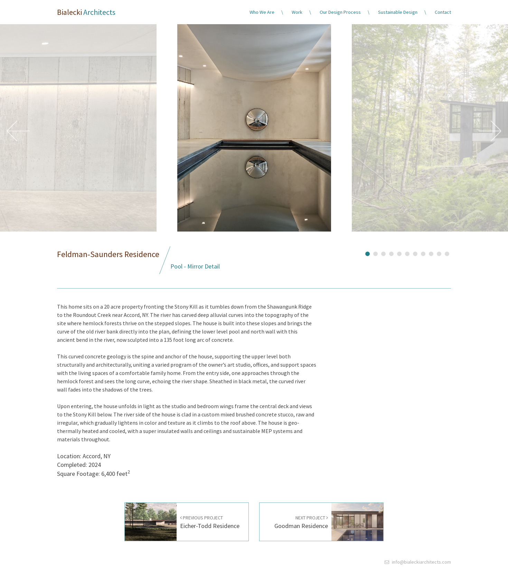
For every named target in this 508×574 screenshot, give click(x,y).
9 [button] (431, 253)
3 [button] (383, 253)
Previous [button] (18, 131)
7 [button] (415, 253)
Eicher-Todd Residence (209, 522)
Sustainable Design (397, 12)
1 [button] (367, 253)
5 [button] (399, 253)
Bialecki (86, 12)
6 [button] (407, 253)
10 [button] (439, 253)
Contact (443, 12)
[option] (254, 131)
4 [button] (391, 253)
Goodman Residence (301, 522)
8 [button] (423, 253)
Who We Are (262, 12)
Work (297, 12)
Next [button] (489, 131)
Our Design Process (340, 12)
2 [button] (375, 253)
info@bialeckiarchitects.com (421, 562)
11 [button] (447, 253)
